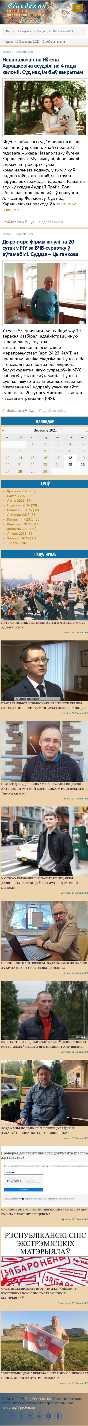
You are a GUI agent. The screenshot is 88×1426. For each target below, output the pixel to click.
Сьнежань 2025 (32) (23, 510)
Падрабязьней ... (53, 222)
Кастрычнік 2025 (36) (24, 520)
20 (7, 465)
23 (45, 465)
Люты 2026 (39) (19, 501)
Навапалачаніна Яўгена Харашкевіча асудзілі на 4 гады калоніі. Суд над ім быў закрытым (42, 66)
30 (45, 471)
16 (45, 458)
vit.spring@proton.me (18, 1407)
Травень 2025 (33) (21, 543)
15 (32, 458)
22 (32, 465)
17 (58, 458)
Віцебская (26, 5)
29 (32, 471)
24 (58, 465)
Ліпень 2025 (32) (20, 534)
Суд (31, 222)
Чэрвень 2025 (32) (21, 538)
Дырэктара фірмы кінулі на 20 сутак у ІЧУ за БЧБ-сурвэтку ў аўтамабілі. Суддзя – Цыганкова (40, 248)
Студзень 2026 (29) (22, 505)
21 (20, 465)
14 (20, 458)
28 (20, 471)
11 (70, 451)
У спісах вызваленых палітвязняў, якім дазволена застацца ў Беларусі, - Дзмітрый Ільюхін (39, 882)
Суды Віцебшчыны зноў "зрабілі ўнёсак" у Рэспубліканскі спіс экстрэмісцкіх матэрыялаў (39, 1293)
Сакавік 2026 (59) (20, 496)
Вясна (30, 20)
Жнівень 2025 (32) (21, 529)
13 (7, 458)
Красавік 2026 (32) (21, 491)
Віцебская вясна (38, 1399)
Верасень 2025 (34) (22, 524)
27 (7, 471)
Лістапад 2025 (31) (22, 515)
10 (58, 451)
